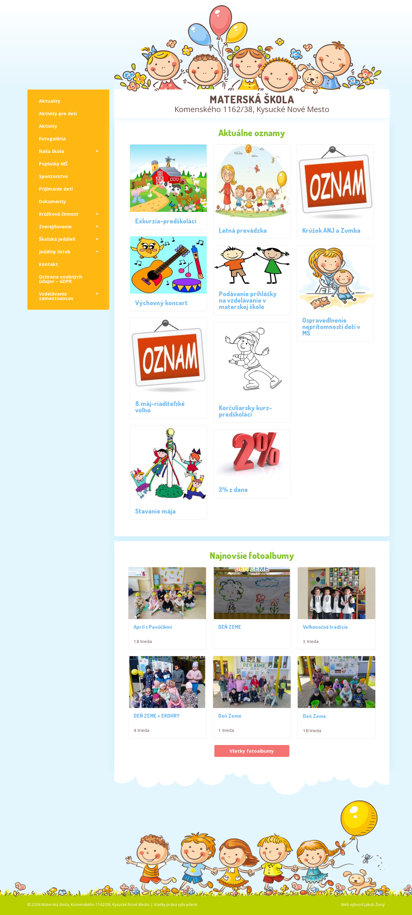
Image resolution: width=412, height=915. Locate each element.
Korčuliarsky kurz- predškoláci (245, 410)
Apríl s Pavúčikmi (153, 630)
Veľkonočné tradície (325, 630)
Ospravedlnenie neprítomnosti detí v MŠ (331, 326)
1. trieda (226, 738)
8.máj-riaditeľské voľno (160, 406)
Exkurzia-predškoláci (165, 221)
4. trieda (141, 738)
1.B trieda (143, 645)
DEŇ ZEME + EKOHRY (157, 723)
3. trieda (311, 645)
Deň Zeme (229, 723)
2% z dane (233, 489)
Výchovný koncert (161, 302)
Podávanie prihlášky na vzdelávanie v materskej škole (248, 300)
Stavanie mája (155, 511)
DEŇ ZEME (229, 630)
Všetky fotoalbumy (251, 772)
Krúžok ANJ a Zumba (331, 230)
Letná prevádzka (243, 230)
